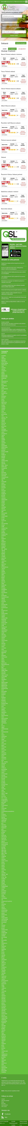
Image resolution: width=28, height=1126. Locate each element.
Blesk (2, 1102)
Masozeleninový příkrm (5, 665)
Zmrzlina (3, 1066)
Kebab (2, 579)
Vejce (2, 1033)
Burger (3, 400)
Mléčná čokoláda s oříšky (3, 679)
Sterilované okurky (4, 912)
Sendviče (3, 875)
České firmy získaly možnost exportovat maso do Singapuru (12, 263)
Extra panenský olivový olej (4, 472)
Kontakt (13, 1121)
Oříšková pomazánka (4, 768)
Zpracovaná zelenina (4, 1068)
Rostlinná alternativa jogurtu (4, 840)
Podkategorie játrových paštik (4, 802)
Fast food (3, 475)
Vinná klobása (3, 1047)
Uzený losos (4, 1016)
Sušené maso (4, 929)
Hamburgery (4, 499)
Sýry (2, 941)
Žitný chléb (4, 1070)
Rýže (5, 853)
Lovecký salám (3, 645)
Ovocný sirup (4, 784)
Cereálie (3, 406)
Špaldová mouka (3, 946)
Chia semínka (4, 523)
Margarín (3, 655)
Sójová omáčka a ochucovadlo (4, 908)
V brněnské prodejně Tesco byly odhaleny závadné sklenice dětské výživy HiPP (13, 286)
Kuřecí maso (4, 622)
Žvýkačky (3, 1072)
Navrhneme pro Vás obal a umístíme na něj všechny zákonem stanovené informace (14, 323)
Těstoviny (3, 977)
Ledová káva (4, 630)
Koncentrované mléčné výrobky (5, 598)
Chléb (2, 526)
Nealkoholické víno (4, 732)
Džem (2, 465)
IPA (2, 549)
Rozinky (3, 847)
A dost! (3, 1099)
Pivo (2, 797)
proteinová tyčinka (3, 816)
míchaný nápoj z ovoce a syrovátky (4, 675)
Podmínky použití (13, 1123)
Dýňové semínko (3, 462)
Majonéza (3, 652)
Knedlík (3, 591)
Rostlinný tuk (4, 842)
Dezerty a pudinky (3, 449)
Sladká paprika (3, 880)
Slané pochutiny (3, 889)
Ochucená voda (3, 741)
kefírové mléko (3, 582)
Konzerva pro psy (4, 608)
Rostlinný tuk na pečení (4, 845)
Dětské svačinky (3, 441)
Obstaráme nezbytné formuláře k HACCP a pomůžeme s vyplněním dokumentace (14, 335)
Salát (2, 871)
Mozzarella (4, 691)
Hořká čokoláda (3, 506)
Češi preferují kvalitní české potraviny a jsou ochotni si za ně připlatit (13, 272)
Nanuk (2, 726)
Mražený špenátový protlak (3, 712)
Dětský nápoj (4, 447)
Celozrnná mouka (3, 404)
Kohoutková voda (4, 593)
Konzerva (3, 606)
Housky (3, 514)
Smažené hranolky (3, 892)
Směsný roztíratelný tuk (4, 898)
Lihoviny (3, 634)
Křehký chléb (4, 618)
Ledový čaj (3, 631)
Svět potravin (4, 1105)
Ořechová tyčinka (3, 764)
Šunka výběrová (3, 961)
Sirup (2, 877)
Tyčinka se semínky (3, 1009)
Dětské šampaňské (4, 444)
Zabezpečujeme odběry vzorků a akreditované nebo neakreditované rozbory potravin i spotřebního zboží (14, 329)
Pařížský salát (3, 789)
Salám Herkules (3, 858)
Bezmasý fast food (4, 389)
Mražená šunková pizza (3, 694)
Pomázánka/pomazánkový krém (7, 812)
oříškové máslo (3, 771)
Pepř (6, 793)
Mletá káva (4, 684)
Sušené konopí (3, 927)
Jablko (5, 549)
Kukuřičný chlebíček (3, 620)
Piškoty (3, 794)
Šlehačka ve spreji (4, 943)
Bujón (2, 399)
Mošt (2, 690)
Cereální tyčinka (3, 408)
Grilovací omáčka (3, 491)
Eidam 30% (4, 466)
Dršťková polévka (3, 455)
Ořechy (3, 766)
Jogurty (3, 568)
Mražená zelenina (3, 698)
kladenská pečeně (3, 585)
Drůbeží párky (4, 460)
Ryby (2, 853)
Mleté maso (4, 687)
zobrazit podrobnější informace (23, 64)
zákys (2, 1058)
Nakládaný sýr (3, 723)
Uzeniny (3, 1015)
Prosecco (3, 814)
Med (2, 667)
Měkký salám (4, 670)
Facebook (7, 1114)
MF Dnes (3, 1103)
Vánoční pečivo (3, 1030)
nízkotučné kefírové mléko (4, 738)
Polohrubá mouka (3, 809)
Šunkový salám (3, 964)
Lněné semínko (3, 642)
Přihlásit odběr (14, 35)
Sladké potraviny (3, 883)
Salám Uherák (3, 866)
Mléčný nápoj (4, 682)
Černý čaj (3, 423)
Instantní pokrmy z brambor (3, 543)
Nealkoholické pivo (4, 729)
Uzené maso (4, 1013)
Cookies (13, 1125)
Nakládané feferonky (3, 720)
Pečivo (3, 793)
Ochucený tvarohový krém (3, 759)
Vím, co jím (4, 1106)
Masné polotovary (3, 662)
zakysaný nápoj (3, 1060)
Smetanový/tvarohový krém (6, 901)
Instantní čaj (4, 528)
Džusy (6, 465)
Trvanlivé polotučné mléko (3, 983)
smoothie (3, 904)
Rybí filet (3, 848)
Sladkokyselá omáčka (4, 886)
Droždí (2, 453)
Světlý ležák (4, 932)
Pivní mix (3, 796)
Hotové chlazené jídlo (3, 510)
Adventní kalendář (3, 359)
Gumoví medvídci (3, 497)
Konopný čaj (4, 604)
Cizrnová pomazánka (4, 413)
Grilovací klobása (3, 485)
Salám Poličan (3, 863)
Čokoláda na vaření (4, 431)
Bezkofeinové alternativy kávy (4, 382)
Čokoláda (3, 429)
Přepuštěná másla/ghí (4, 819)
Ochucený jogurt (3, 744)
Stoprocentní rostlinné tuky (4, 918)
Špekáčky (3, 949)
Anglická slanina (3, 368)
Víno (2, 1049)
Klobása (3, 588)
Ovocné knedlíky (3, 782)
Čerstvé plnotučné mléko (3, 426)
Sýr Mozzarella (4, 939)
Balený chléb (4, 376)
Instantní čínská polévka (3, 531)
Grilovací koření (3, 488)
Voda (2, 1052)
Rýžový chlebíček (3, 855)
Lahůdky (3, 628)
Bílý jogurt (3, 391)
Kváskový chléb (3, 624)
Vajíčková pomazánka (4, 1020)
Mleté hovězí (4, 685)
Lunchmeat (4, 651)
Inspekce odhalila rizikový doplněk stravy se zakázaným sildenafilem (11, 293)
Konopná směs (3, 602)
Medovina (3, 669)
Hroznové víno (3, 521)
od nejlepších (12, 49)
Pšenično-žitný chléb (3, 825)
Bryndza (3, 397)
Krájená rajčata (3, 615)
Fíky (2, 480)
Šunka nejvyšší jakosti (3, 955)
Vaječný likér (4, 1018)
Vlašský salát (4, 1051)
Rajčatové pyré (3, 828)
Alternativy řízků (4, 365)
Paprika (3, 786)
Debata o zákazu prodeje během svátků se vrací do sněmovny (13, 302)
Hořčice (3, 504)
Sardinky (3, 872)
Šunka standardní (4, 958)
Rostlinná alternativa (4, 836)
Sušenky (3, 931)
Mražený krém (3, 705)
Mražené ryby (4, 703)
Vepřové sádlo (3, 1041)
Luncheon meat (3, 648)
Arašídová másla (3, 371)
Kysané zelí (4, 627)
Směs (2, 895)
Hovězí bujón (4, 516)
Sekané (3, 64)
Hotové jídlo (4, 513)
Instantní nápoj (3, 539)
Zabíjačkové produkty (4, 1056)
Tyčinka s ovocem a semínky (3, 1006)
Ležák (2, 633)
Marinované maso (4, 657)
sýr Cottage (4, 937)
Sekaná (3, 874)
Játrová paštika (3, 552)
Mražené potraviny (3, 701)
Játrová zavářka (3, 555)
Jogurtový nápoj (3, 561)
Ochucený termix (3, 747)
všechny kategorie (21, 43)
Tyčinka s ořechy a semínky (3, 997)
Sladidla (3, 878)
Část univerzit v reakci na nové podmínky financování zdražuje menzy (13, 297)
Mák (2, 654)
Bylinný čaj (4, 402)
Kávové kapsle (3, 576)
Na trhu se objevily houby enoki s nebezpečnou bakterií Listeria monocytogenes (12, 268)
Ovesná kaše (4, 774)
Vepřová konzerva (3, 1035)
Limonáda (3, 636)
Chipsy (3, 525)
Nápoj (2, 727)
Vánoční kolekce (3, 1027)
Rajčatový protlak (3, 831)
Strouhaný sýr (3, 922)
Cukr (2, 415)
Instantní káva (3, 536)
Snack (2, 905)
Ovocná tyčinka (3, 779)
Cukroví (3, 417)
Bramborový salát (4, 393)
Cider (2, 411)
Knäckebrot (4, 589)
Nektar (3, 735)
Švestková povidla (3, 967)
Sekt (7, 874)
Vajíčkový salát (3, 1023)
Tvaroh (3, 994)
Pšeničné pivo (3, 822)
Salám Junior (4, 860)
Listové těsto (4, 640)
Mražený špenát (3, 708)
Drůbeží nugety (3, 458)
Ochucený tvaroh (3, 750)
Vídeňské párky (3, 1044)
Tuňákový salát (3, 988)
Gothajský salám (3, 482)
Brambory (3, 396)
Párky (2, 787)
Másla (2, 660)
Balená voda (4, 375)
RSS (6, 1117)
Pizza (5, 797)
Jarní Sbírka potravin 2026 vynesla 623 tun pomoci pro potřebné (13, 277)
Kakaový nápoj (3, 573)
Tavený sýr (3, 976)
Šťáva (2, 950)
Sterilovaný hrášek (4, 915)
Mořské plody (4, 688)
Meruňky (3, 672)
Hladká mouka (3, 501)
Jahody (3, 550)
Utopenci (3, 1012)
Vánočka (3, 1025)
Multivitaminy (4, 715)
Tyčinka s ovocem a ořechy (3, 1001)
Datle (2, 436)
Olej (2, 762)
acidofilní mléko (3, 356)
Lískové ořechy (3, 638)
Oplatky (6, 762)
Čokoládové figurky (4, 434)
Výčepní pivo (4, 1054)
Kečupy (3, 580)
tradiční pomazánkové (4, 979)
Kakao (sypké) (3, 570)
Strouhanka (4, 920)
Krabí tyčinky (4, 613)
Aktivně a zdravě (5, 1100)
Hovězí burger (3, 518)
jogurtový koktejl (3, 558)
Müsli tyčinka (4, 718)
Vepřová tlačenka (3, 1038)
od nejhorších (22, 49)
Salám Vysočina (3, 869)
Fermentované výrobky (4, 477)
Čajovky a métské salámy (3, 420)
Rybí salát (3, 851)
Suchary (3, 925)
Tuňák (2, 986)
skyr (6, 877)
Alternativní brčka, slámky (4, 362)
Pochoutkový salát (4, 806)
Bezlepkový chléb (4, 386)
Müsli (2, 717)
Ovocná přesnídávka (4, 776)
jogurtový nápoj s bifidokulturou (4, 565)
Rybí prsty (3, 850)
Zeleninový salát (3, 1063)
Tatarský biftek (3, 973)
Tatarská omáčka (3, 970)
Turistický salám (3, 991)
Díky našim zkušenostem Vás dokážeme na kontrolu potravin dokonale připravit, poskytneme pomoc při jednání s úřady (14, 342)
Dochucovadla (4, 451)
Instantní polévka (3, 546)
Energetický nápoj (4, 468)
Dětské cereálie (3, 438)
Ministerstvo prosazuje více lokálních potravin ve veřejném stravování (12, 281)
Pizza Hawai (4, 799)
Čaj (6, 417)
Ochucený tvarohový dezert (3, 754)
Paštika (3, 792)
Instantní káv (4, 534)
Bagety (3, 373)
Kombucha (3, 595)
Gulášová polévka (3, 494)
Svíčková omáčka (3, 934)
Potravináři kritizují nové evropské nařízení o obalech (13, 289)
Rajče (2, 833)
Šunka (2, 952)
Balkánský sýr (3, 378)
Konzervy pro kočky (4, 611)
